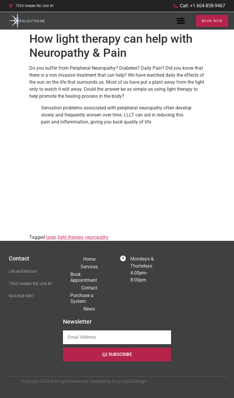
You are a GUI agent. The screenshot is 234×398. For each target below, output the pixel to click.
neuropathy (97, 237)
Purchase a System (81, 298)
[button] (180, 21)
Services (89, 267)
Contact (89, 288)
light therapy (70, 237)
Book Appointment (83, 277)
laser (51, 237)
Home (89, 259)
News (89, 309)
